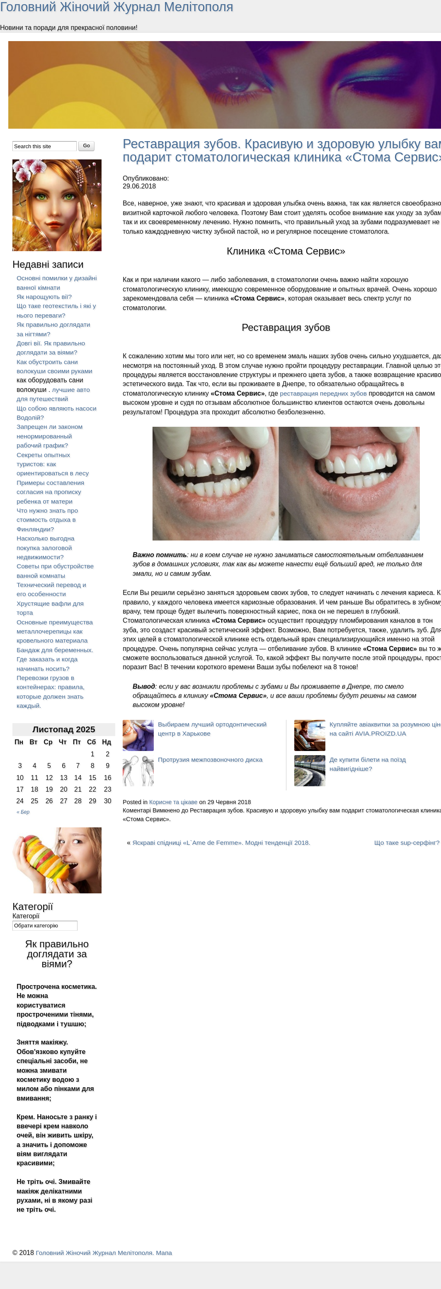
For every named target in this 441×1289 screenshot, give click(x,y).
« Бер (23, 812)
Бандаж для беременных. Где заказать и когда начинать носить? (56, 659)
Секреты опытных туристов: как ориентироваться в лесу (54, 464)
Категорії (25, 916)
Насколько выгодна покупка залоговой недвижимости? (46, 547)
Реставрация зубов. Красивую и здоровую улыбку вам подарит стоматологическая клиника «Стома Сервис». (276, 157)
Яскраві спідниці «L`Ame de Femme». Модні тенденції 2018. (223, 855)
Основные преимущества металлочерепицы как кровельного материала (56, 631)
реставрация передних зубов (324, 406)
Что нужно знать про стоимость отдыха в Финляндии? (48, 520)
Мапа (168, 1252)
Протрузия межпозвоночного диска (212, 772)
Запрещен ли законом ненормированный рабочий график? (51, 436)
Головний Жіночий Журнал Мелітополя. (97, 1252)
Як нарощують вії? (45, 296)
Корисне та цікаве (174, 815)
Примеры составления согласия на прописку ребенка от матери (51, 492)
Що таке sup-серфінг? (406, 855)
